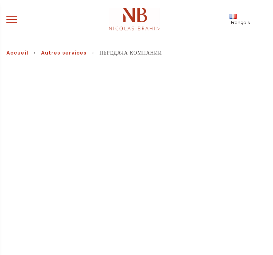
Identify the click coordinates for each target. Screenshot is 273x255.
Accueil (17, 52)
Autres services (64, 52)
